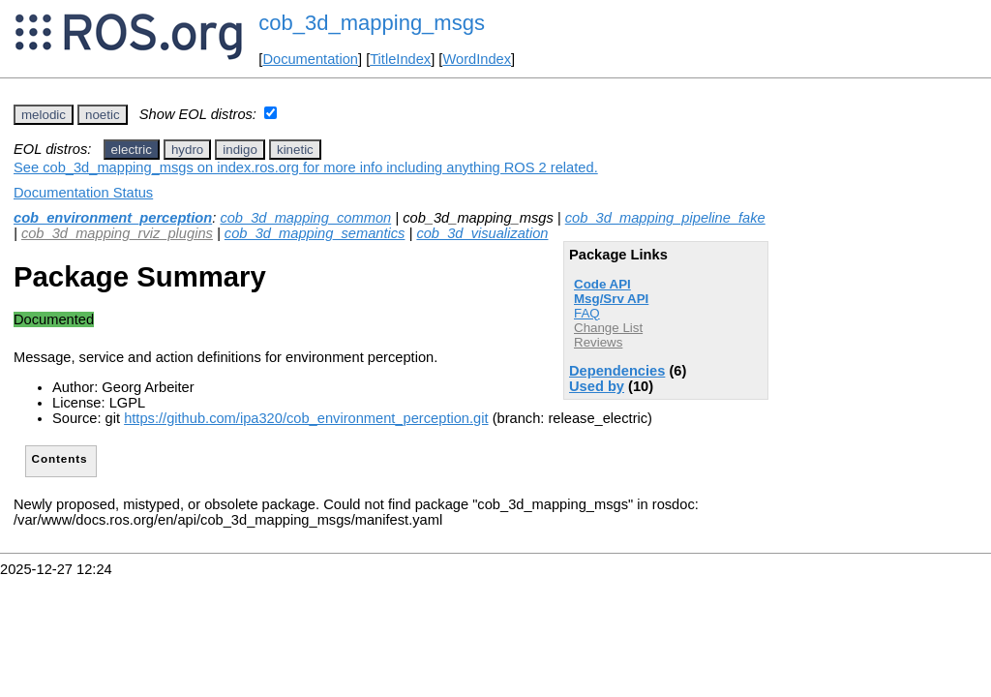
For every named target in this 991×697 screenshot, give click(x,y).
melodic (43, 114)
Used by (596, 386)
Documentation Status (83, 192)
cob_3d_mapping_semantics (315, 233)
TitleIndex (400, 59)
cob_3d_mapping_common (305, 218)
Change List (608, 327)
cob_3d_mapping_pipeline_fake (665, 218)
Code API (602, 284)
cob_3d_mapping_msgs (371, 23)
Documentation (310, 59)
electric (131, 149)
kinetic (295, 149)
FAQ (587, 313)
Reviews (598, 342)
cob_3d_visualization (482, 233)
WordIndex (476, 59)
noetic (102, 114)
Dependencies (617, 371)
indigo (240, 149)
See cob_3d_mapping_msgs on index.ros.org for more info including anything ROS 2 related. (306, 167)
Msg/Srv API (611, 298)
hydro (187, 149)
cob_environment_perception (113, 218)
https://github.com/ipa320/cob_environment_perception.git (306, 418)
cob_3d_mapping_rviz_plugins (117, 233)
